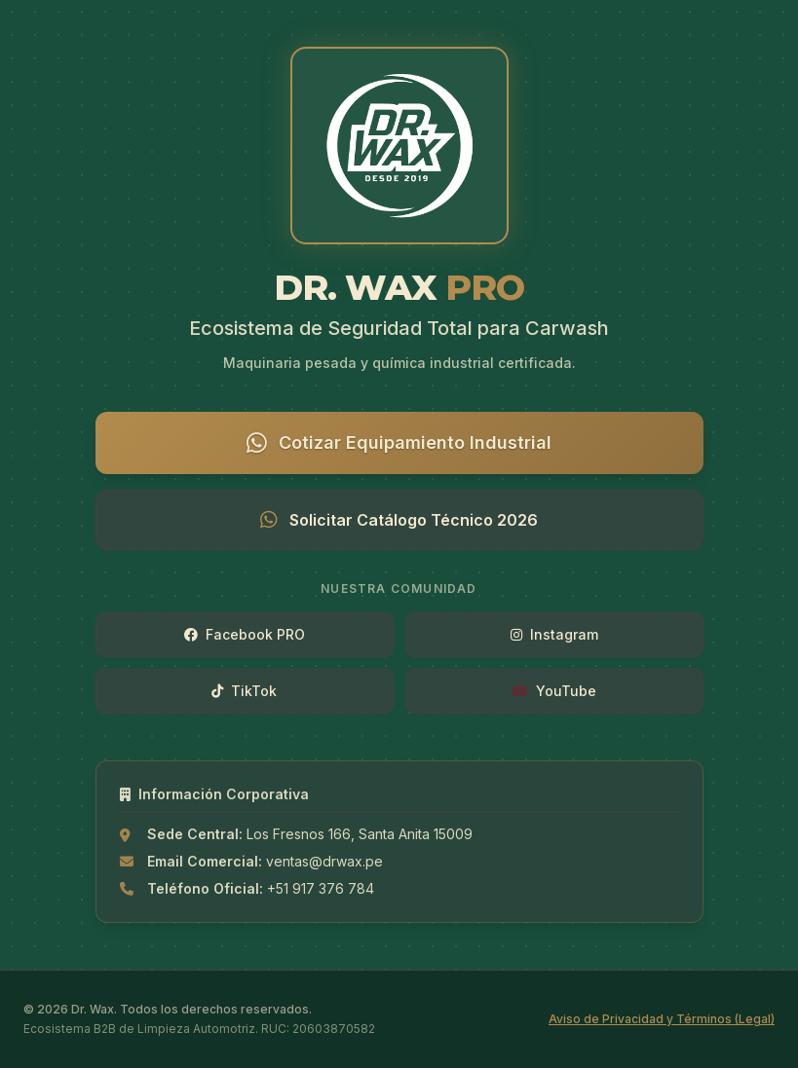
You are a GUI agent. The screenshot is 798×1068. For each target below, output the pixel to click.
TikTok (244, 690)
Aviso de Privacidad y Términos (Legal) (662, 1019)
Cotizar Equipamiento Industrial (399, 443)
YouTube (554, 690)
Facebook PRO (244, 634)
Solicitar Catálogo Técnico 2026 (399, 520)
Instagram (554, 634)
